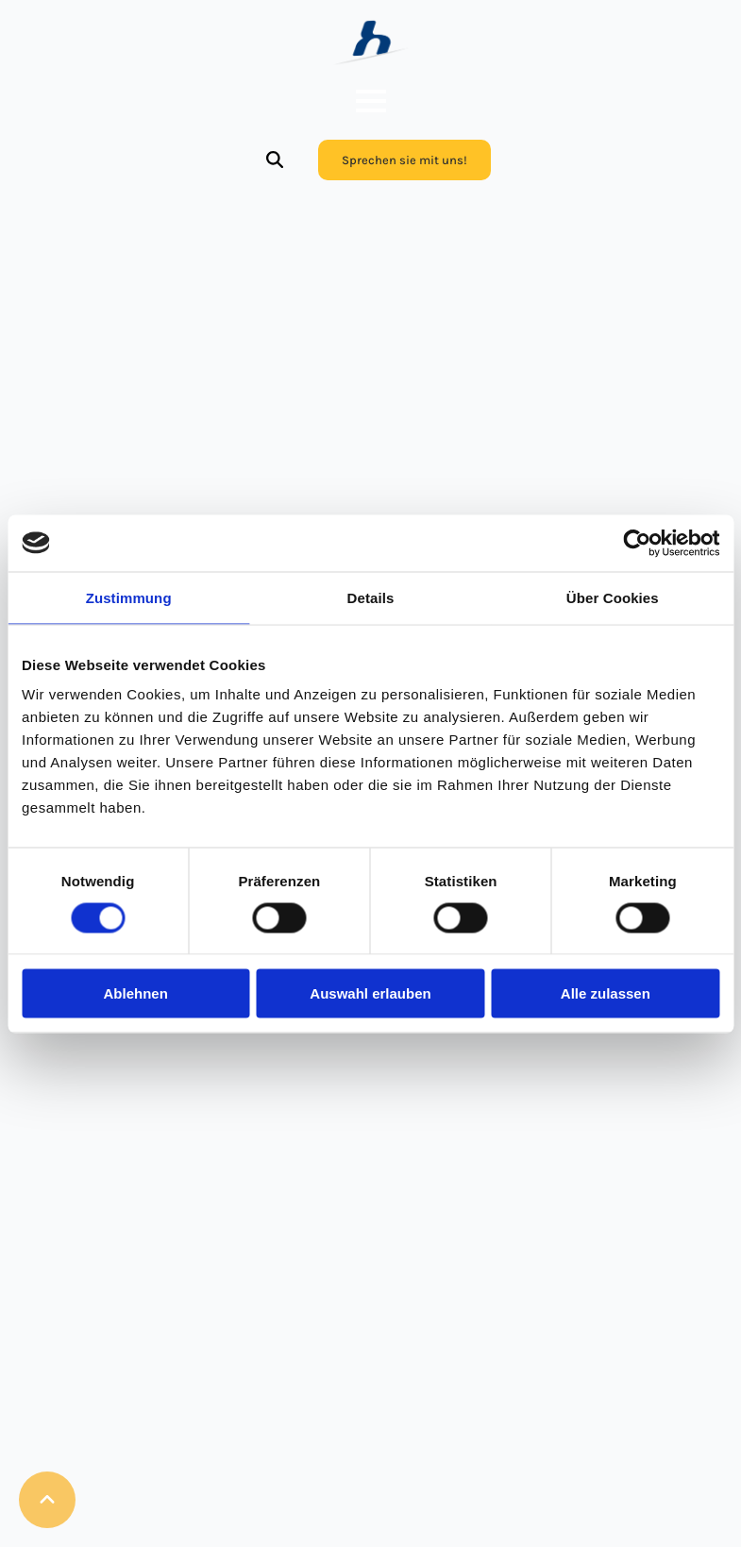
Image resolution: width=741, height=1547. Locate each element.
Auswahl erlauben (370, 993)
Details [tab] (371, 597)
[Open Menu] (371, 101)
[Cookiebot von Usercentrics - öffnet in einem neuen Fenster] (636, 543)
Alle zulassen (605, 993)
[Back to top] (47, 1499)
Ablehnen (136, 993)
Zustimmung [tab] (129, 597)
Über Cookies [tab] (612, 597)
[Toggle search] (274, 159)
